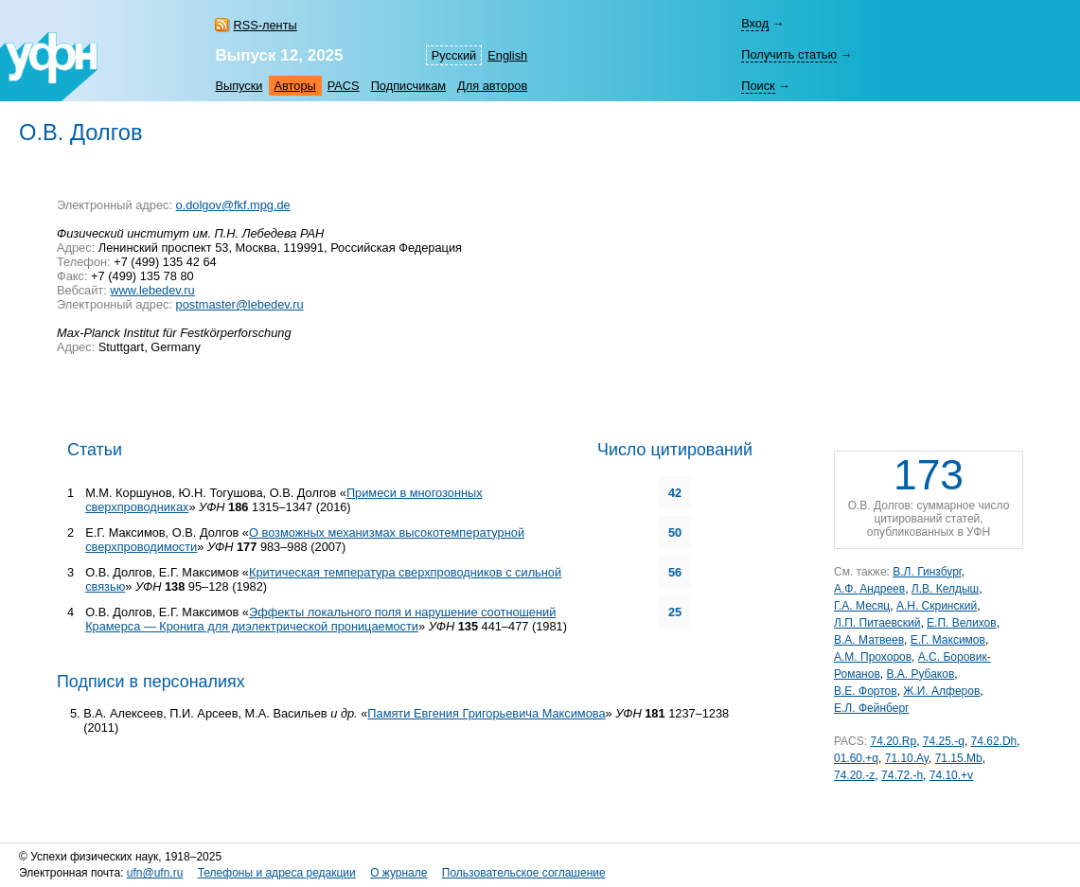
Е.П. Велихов (962, 623)
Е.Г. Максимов (948, 640)
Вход (755, 23)
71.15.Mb (959, 758)
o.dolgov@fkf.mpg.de (233, 205)
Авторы (295, 86)
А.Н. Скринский (936, 605)
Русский (454, 55)
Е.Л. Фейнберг (871, 708)
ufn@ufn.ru (155, 872)
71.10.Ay (907, 758)
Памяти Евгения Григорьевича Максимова (486, 713)
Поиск (757, 86)
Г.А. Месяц (862, 605)
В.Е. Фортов (865, 691)
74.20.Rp (893, 741)
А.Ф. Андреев (869, 588)
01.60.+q (856, 758)
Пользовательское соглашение (524, 872)
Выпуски (238, 86)
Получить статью (789, 54)
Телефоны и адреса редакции (277, 872)
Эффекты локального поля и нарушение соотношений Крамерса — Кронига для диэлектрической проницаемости (320, 619)
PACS (344, 86)
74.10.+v (951, 775)
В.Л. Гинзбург (927, 571)
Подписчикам (408, 86)
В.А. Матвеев (869, 640)
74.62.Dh (994, 741)
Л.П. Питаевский (877, 623)
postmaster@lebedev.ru (240, 304)
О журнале (398, 872)
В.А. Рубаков (920, 674)
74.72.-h (902, 775)
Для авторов (492, 86)
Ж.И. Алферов (941, 691)
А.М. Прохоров (873, 657)
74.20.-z (854, 775)
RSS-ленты (264, 25)
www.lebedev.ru (152, 290)
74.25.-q (944, 741)
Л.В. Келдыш (945, 588)
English (507, 55)
